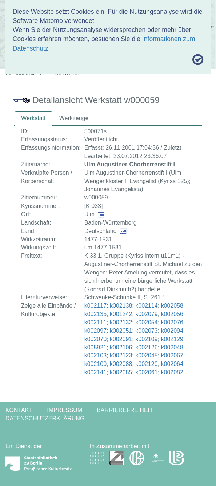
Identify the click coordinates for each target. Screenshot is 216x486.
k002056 (172, 314)
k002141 (95, 372)
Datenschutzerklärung (45, 418)
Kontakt (18, 410)
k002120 (146, 364)
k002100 (95, 364)
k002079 (146, 314)
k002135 (95, 314)
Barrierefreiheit (125, 410)
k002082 (172, 372)
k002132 (121, 322)
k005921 (95, 347)
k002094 (172, 331)
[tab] (33, 118)
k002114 (146, 306)
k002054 (146, 322)
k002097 (95, 331)
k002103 (95, 355)
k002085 (121, 372)
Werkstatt (33, 118)
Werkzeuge (74, 118)
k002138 (121, 306)
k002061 (146, 372)
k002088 (121, 364)
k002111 (95, 322)
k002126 (146, 347)
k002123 (121, 355)
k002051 (121, 331)
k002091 (121, 339)
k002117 (95, 306)
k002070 (95, 339)
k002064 (172, 364)
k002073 (146, 331)
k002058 (172, 306)
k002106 (121, 347)
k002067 (172, 355)
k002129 (172, 339)
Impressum (64, 410)
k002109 (146, 339)
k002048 (172, 347)
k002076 (172, 322)
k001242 (121, 314)
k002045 (146, 355)
